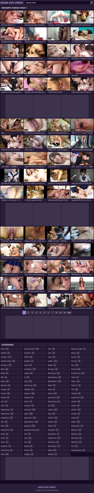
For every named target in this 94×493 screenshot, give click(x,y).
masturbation (54, 381)
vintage (75, 413)
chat (4, 401)
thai (74, 389)
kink (27, 434)
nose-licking (54, 401)
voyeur (75, 421)
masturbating (54, 377)
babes (5, 373)
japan (28, 413)
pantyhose (53, 430)
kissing (28, 446)
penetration (53, 434)
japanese (29, 425)
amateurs (6, 365)
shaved (75, 369)
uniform (75, 401)
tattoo (75, 381)
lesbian (52, 361)
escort (5, 442)
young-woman (78, 450)
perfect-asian (54, 438)
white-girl (76, 442)
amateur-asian (8, 361)
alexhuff (5, 353)
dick (4, 421)
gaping (28, 373)
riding (75, 353)
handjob (29, 389)
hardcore (29, 393)
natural (52, 393)
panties (52, 425)
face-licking (7, 450)
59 (64, 312)
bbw (4, 377)
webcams (76, 434)
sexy (74, 365)
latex (51, 349)
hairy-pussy (30, 385)
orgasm (52, 409)
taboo (75, 377)
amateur (6, 357)
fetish (28, 357)
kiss (27, 442)
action (5, 349)
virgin (75, 417)
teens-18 (76, 385)
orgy (51, 413)
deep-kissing (7, 409)
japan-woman (31, 421)
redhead (52, 454)
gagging (29, 361)
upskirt (75, 405)
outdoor (52, 421)
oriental (52, 417)
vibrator (76, 409)
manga (52, 365)
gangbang (30, 369)
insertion (29, 405)
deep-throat (7, 413)
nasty (51, 389)
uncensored (77, 397)
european (6, 446)
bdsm (5, 381)
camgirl (5, 389)
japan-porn (30, 417)
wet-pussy (76, 438)
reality (52, 450)
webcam (76, 430)
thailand (76, 393)
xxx (74, 446)
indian (28, 401)
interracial (30, 409)
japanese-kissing (31, 430)
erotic (4, 438)
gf (26, 377)
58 (60, 312)
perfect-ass (53, 442)
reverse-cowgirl (78, 349)
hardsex (29, 397)
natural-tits (54, 397)
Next (69, 312)
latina (51, 357)
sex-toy (75, 357)
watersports (77, 425)
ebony (5, 434)
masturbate (54, 373)
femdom (29, 353)
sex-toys (76, 361)
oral (51, 405)
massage (53, 369)
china (4, 405)
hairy (28, 381)
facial (5, 454)
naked (52, 385)
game (28, 365)
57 (56, 312)
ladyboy (29, 454)
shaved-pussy (78, 373)
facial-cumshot (31, 349)
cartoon (5, 393)
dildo (5, 425)
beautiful (5, 385)
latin (51, 353)
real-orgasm (54, 446)
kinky (27, 438)
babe (4, 369)
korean (28, 450)
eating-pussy (7, 430)
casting (5, 397)
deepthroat (7, 417)
